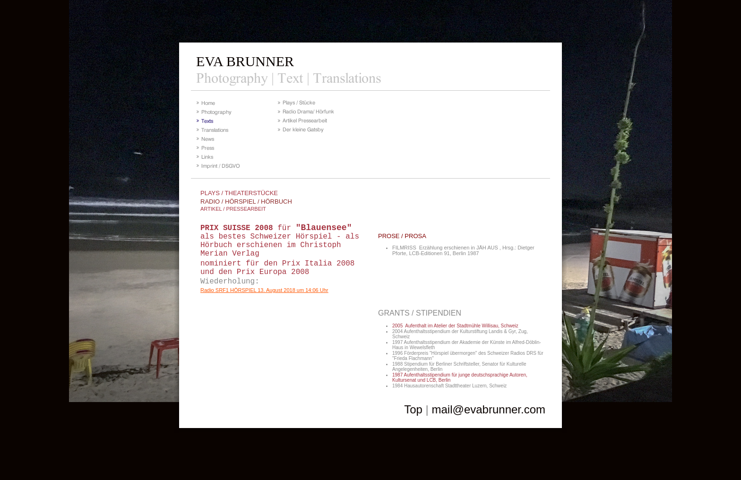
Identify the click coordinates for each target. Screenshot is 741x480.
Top (413, 409)
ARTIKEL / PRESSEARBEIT (233, 209)
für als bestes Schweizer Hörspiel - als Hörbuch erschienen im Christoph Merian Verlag (279, 241)
